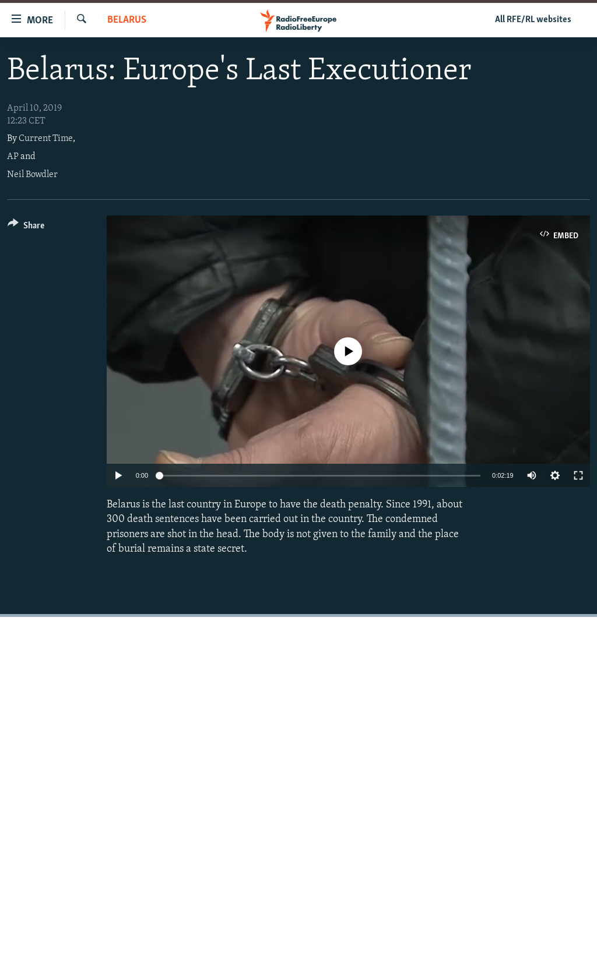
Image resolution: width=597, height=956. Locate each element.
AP (13, 156)
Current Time (46, 138)
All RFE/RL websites (533, 19)
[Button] (26, 227)
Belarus (126, 20)
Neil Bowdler (32, 174)
